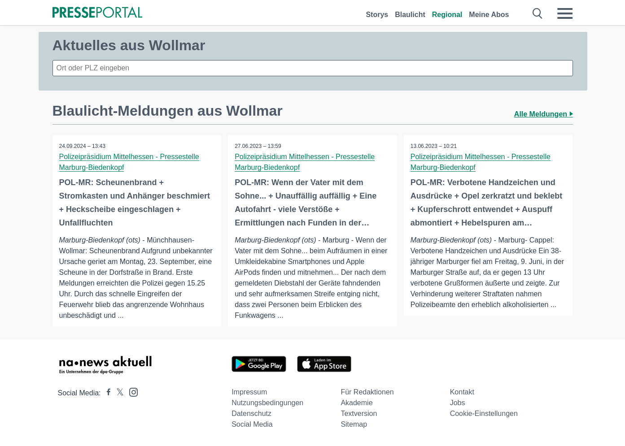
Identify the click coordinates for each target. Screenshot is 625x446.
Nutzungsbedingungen (267, 403)
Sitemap (354, 424)
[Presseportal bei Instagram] (131, 391)
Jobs (457, 403)
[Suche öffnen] (537, 13)
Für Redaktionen (367, 392)
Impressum (249, 392)
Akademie (356, 403)
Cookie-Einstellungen (484, 413)
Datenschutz (251, 413)
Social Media (252, 424)
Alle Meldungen (543, 114)
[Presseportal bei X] (117, 393)
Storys (377, 14)
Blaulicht (410, 14)
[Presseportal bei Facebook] (106, 393)
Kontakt (462, 392)
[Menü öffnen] (565, 13)
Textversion (359, 413)
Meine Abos (489, 14)
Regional (447, 14)
